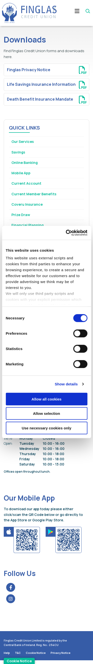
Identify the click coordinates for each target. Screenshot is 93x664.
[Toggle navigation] (74, 13)
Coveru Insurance (28, 206)
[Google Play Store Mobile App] (64, 543)
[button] (87, 11)
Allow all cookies (46, 399)
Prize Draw (21, 217)
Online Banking (25, 163)
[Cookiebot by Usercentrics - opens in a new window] (66, 233)
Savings (18, 152)
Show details (66, 384)
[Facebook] (12, 591)
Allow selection (46, 413)
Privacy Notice (60, 656)
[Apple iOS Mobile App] (22, 543)
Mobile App (21, 174)
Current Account (27, 184)
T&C (18, 656)
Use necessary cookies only (46, 428)
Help (7, 656)
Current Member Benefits (35, 195)
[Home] (27, 13)
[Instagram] (12, 602)
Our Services (23, 141)
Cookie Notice (36, 656)
